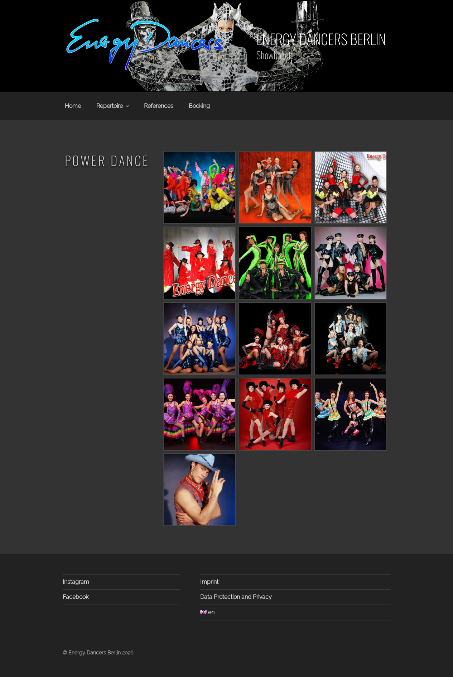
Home (73, 105)
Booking (199, 105)
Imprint (209, 581)
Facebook (75, 596)
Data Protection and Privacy (236, 596)
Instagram (76, 581)
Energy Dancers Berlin (321, 38)
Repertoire (113, 105)
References (158, 105)
